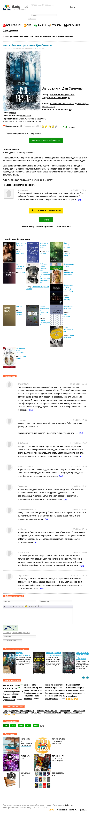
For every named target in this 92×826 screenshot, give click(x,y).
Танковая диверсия (53, 653)
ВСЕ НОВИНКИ (13, 25)
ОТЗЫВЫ (56, 25)
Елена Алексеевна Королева (32, 119)
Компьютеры (51, 688)
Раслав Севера (19, 313)
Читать (46, 220)
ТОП (29, 25)
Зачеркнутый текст (13, 606)
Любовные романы (11, 691)
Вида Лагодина (20, 252)
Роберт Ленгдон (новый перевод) (19, 711)
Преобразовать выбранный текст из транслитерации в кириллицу (38, 606)
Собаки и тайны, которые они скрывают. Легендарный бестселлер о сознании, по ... (45, 273)
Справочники (72, 690)
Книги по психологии (54, 685)
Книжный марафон (19, 713)
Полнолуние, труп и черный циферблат (68, 288)
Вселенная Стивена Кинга (62, 104)
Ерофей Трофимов (23, 655)
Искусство (28, 696)
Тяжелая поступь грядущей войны (82, 653)
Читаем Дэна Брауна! (47, 711)
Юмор (69, 696)
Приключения (9, 700)
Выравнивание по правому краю (22, 606)
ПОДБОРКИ (12, 30)
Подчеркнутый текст (10, 606)
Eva (23, 272)
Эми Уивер (21, 357)
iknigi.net (69, 805)
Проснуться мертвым (68, 307)
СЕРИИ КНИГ (73, 25)
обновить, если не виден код (16, 633)
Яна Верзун (44, 252)
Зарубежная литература (56, 97)
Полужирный (4, 606)
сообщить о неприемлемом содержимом (22, 133)
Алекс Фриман (66, 315)
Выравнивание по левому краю (16, 606)
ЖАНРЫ (42, 25)
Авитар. (19, 306)
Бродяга (19, 653)
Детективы (8, 694)
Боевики (7, 697)
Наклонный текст (7, 606)
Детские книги (30, 688)
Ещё (79, 199)
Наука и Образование (55, 690)
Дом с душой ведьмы (66, 245)
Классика (28, 699)
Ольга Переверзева (45, 322)
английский (25, 116)
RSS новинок (61, 810)
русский (12, 113)
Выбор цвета (29, 606)
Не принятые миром (20, 266)
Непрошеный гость (68, 265)
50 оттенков (65, 711)
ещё (42, 725)
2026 (6, 726)
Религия (70, 685)
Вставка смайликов (26, 606)
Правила (82, 810)
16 (70, 110)
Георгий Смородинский (81, 658)
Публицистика (51, 699)
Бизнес (27, 685)
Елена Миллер (66, 298)
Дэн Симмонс (72, 88)
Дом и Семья (30, 690)
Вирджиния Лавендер (68, 273)
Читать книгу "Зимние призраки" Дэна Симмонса (46, 226)
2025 (13, 726)
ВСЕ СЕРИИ (9, 715)
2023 (28, 726)
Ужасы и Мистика (74, 693)
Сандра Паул (66, 254)
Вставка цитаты (35, 606)
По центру (19, 606)
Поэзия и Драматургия (55, 696)
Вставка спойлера (41, 606)
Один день (36, 713)
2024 (21, 726)
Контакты (73, 810)
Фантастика (8, 685)
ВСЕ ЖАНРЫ (72, 699)
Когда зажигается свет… (68, 329)
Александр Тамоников (54, 655)
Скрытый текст (32, 606)
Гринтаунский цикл (73, 713)
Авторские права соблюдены (46, 140)
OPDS (51, 810)
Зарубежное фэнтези (62, 94)
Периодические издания (56, 693)
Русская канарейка (52, 713)
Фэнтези (6, 688)
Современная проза (75, 688)
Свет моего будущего (21, 244)
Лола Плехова (68, 336)
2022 (36, 726)
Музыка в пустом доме (44, 245)
